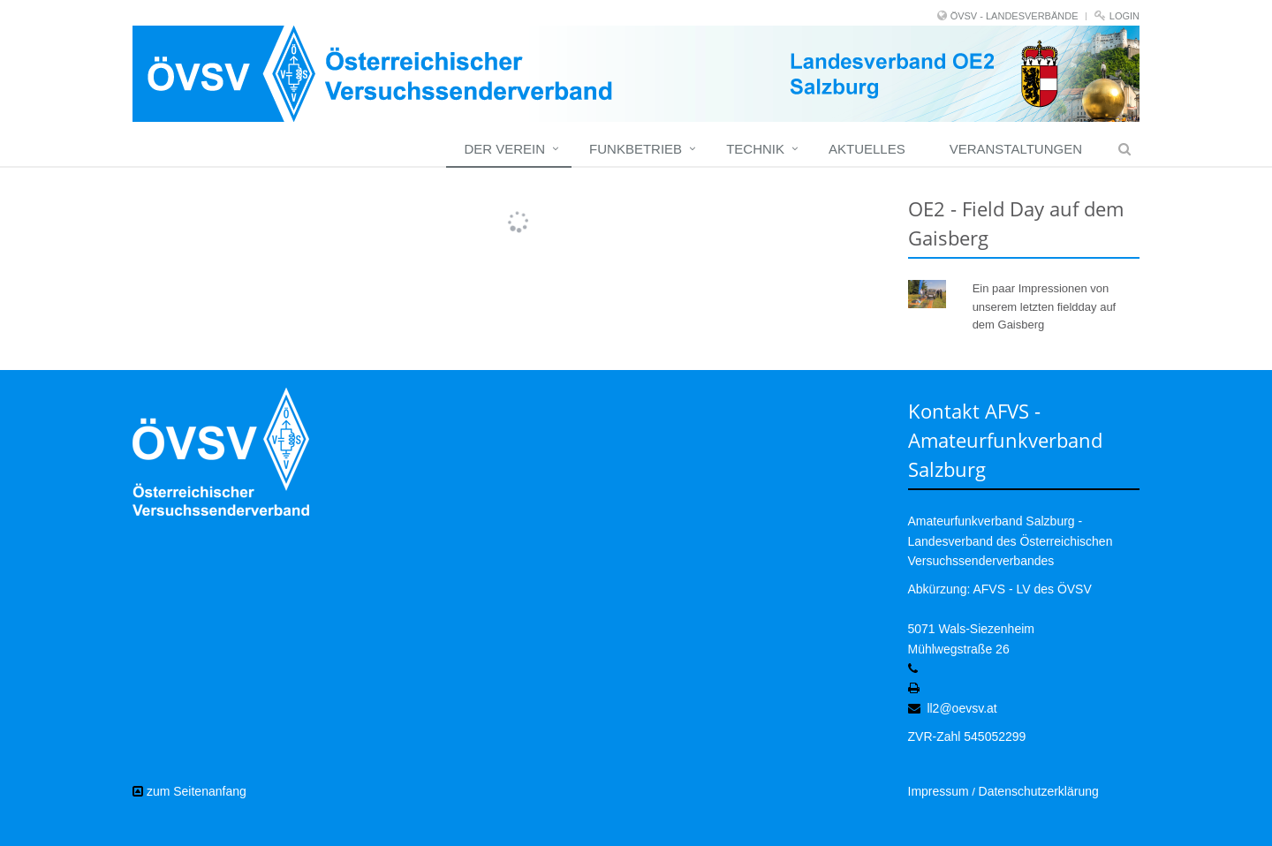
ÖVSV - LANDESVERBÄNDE (1014, 16)
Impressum (938, 791)
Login (1124, 16)
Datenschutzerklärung (1039, 791)
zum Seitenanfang (189, 791)
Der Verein (504, 148)
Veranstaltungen (1016, 148)
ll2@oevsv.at (961, 708)
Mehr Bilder (507, 205)
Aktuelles (867, 148)
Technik (755, 148)
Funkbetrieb (635, 148)
